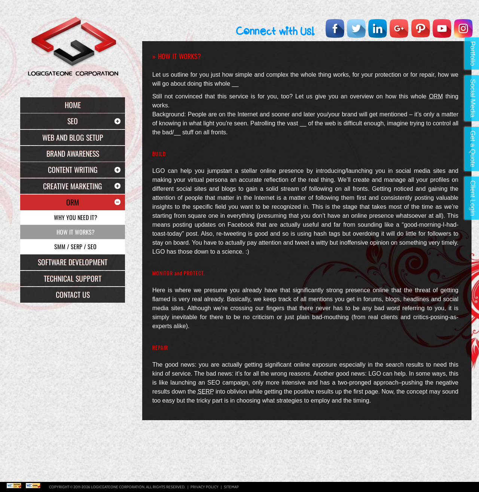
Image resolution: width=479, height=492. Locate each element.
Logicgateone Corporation (117, 487)
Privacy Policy (204, 487)
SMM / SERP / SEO (75, 246)
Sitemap (231, 487)
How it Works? (76, 231)
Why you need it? (75, 217)
